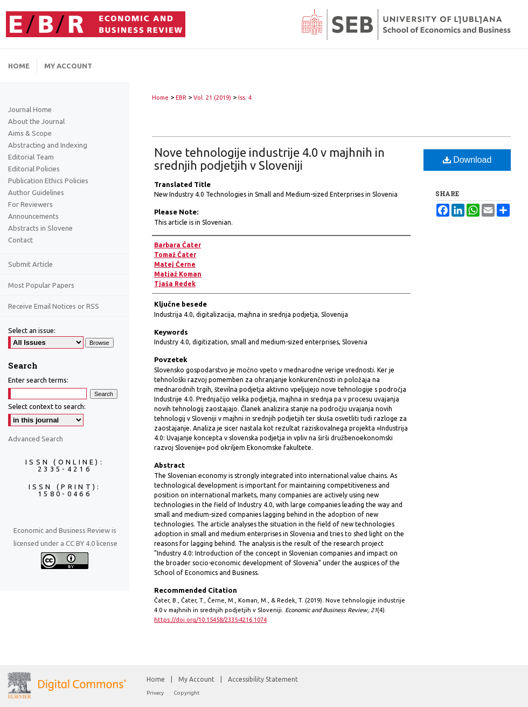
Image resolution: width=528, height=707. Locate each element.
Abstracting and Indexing (47, 145)
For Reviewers (30, 204)
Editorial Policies (34, 168)
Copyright (186, 693)
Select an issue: (31, 330)
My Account (197, 679)
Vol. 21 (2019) (212, 97)
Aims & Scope (30, 133)
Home (160, 97)
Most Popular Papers (41, 285)
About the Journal (36, 121)
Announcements (33, 216)
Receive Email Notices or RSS (53, 306)
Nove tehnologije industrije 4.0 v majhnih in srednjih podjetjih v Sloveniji (269, 158)
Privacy (156, 693)
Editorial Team (31, 157)
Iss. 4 (245, 97)
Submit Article (30, 264)
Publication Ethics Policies (48, 180)
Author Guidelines (36, 192)
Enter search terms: (38, 380)
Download (467, 159)
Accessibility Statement (263, 679)
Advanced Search (35, 438)
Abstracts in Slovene (40, 228)
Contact (20, 240)
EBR (181, 97)
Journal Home (30, 109)
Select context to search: (47, 406)
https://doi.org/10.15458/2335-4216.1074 (210, 619)
